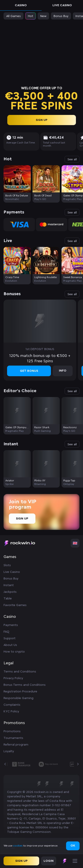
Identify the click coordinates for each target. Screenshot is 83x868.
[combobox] (75, 543)
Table (8, 598)
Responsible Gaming (18, 698)
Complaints (12, 704)
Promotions (12, 731)
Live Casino (62, 5)
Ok (72, 845)
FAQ (6, 631)
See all (72, 159)
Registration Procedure (20, 691)
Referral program (16, 744)
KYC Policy (11, 711)
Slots (7, 565)
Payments (11, 625)
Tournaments (13, 738)
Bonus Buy (11, 578)
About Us (10, 645)
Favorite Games (15, 605)
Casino (21, 5)
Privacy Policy (13, 678)
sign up (41, 119)
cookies (18, 846)
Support (9, 638)
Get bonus (29, 370)
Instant (9, 585)
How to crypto (14, 651)
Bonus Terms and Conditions (25, 684)
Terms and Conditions (20, 671)
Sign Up (22, 518)
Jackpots (10, 591)
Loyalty (9, 751)
